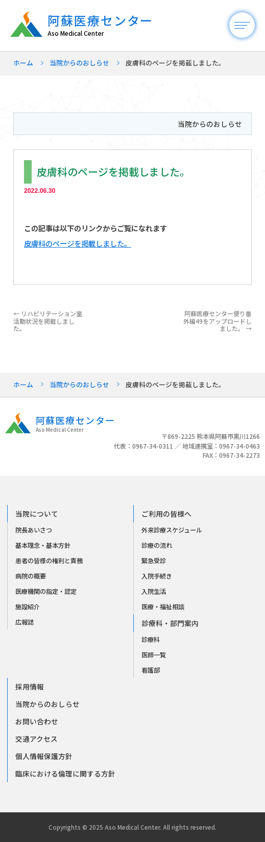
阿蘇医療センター (105, 25)
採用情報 (29, 686)
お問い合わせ (36, 721)
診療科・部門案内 (170, 623)
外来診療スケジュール (171, 530)
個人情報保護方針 (44, 756)
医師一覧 (153, 654)
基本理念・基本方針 (42, 545)
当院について (36, 513)
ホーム (23, 63)
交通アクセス (36, 739)
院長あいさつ (33, 530)
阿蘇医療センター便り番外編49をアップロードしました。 (217, 321)
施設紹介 (27, 606)
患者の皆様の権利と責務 (49, 560)
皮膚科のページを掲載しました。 (77, 243)
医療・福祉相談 (162, 606)
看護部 (150, 670)
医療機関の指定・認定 (46, 591)
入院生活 (153, 591)
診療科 (150, 639)
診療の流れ (156, 545)
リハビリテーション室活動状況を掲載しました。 (47, 321)
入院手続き (156, 576)
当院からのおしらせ (79, 63)
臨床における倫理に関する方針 (65, 773)
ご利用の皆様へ (166, 513)
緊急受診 (153, 560)
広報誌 (24, 622)
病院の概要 (30, 576)
